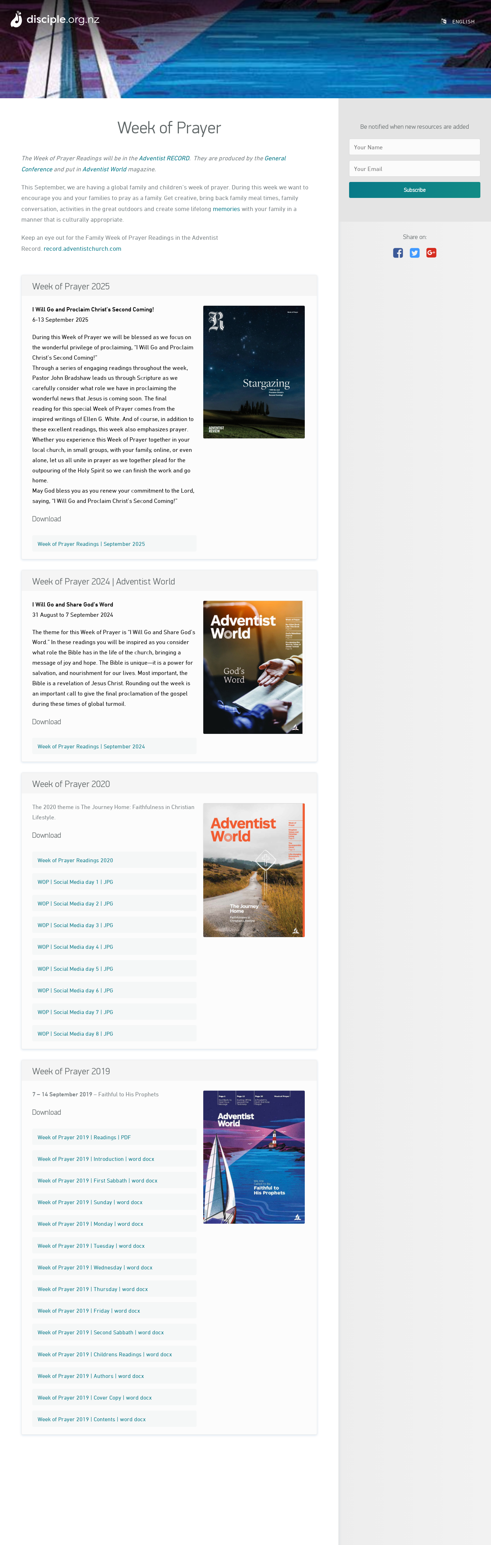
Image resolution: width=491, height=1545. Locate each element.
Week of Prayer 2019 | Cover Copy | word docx (95, 1397)
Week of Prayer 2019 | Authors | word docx (91, 1376)
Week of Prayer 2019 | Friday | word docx (89, 1310)
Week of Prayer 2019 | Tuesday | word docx (91, 1245)
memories (226, 208)
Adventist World (104, 168)
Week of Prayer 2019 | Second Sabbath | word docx (101, 1332)
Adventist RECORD (164, 157)
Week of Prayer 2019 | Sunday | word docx (90, 1202)
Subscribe (415, 190)
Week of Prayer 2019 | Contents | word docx (92, 1419)
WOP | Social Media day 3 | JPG (75, 925)
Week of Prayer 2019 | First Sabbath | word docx (98, 1180)
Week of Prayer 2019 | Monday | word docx (90, 1223)
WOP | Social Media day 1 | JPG (75, 882)
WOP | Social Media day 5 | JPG (75, 968)
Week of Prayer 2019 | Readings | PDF (84, 1137)
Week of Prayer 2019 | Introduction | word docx (96, 1159)
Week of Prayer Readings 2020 (75, 860)
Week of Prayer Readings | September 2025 (91, 544)
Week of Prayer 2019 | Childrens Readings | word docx (105, 1354)
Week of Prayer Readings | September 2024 (91, 746)
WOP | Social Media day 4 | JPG (75, 946)
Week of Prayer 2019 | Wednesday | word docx (95, 1267)
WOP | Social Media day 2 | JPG (75, 903)
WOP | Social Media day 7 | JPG (75, 1012)
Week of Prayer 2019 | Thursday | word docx (93, 1289)
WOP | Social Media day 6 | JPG (75, 990)
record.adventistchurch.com (82, 248)
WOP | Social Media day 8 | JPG (75, 1033)
